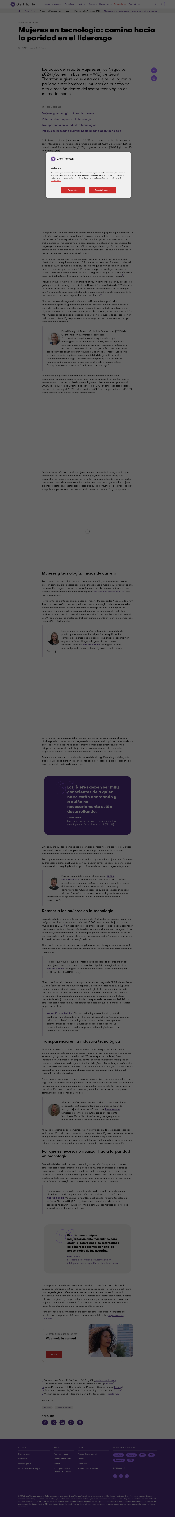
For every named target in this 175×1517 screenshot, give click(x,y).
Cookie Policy (56, 180)
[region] (88, 175)
